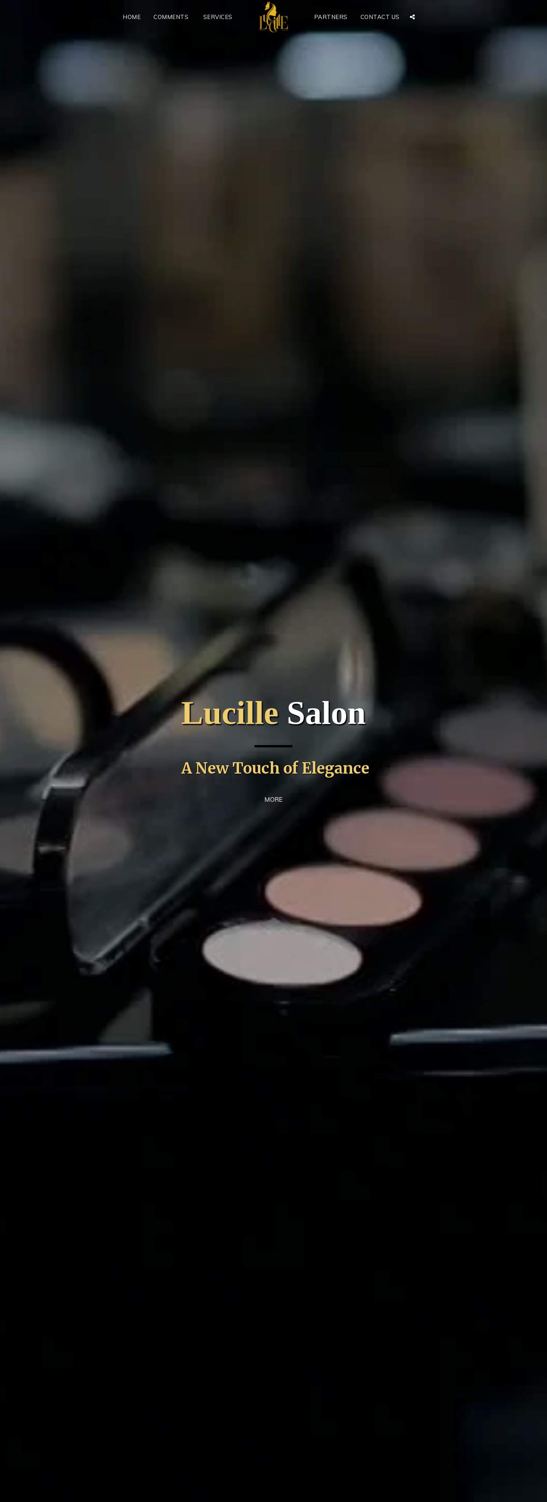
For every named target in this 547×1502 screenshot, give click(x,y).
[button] (412, 17)
